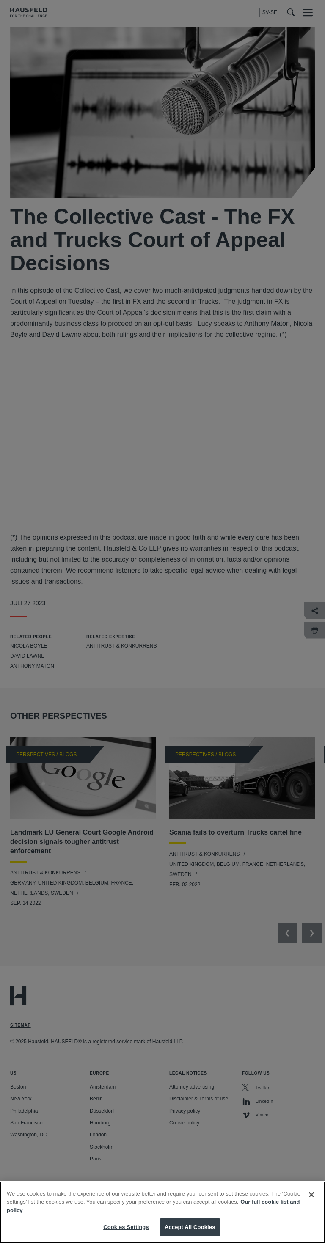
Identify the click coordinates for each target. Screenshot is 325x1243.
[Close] (311, 1194)
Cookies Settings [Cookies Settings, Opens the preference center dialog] (126, 1227)
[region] (162, 1212)
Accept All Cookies (190, 1227)
